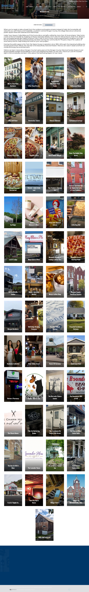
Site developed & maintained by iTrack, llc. (22, 589)
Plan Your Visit (83, 1)
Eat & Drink (39, 6)
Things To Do (47, 6)
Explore (39, 15)
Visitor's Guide (73, 1)
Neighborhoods (49, 25)
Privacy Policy (30, 587)
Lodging (31, 6)
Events (55, 6)
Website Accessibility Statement (40, 587)
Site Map (50, 587)
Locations (44, 15)
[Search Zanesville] (86, 6)
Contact (79, 6)
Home (27, 6)
